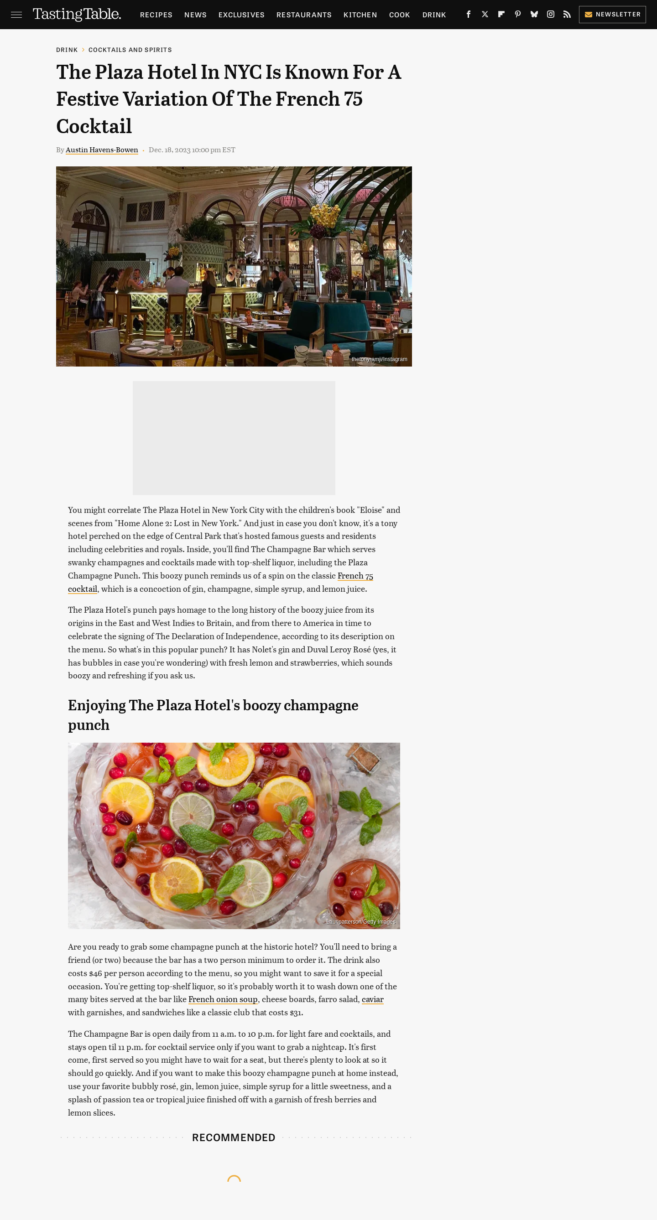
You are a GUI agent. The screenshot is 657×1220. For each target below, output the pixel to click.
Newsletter (612, 14)
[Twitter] (485, 16)
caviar (373, 998)
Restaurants (304, 14)
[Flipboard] (501, 16)
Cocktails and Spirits (130, 49)
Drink (434, 14)
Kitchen (360, 14)
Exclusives (242, 14)
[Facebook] (468, 16)
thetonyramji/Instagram (379, 359)
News (195, 14)
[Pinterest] (517, 16)
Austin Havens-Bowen (102, 149)
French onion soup (223, 998)
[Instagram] (550, 16)
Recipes (156, 14)
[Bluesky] (534, 16)
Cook (400, 14)
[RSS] (567, 16)
